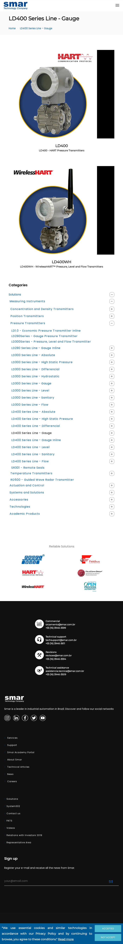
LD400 (61, 148)
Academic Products (25, 513)
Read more (66, 939)
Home (12, 28)
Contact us (13, 813)
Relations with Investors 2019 (24, 835)
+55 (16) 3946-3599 (56, 628)
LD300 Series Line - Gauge (31, 383)
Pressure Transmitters (27, 323)
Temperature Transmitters (31, 473)
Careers (12, 781)
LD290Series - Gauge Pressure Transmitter (44, 336)
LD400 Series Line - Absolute (33, 411)
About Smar (14, 759)
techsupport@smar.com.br (61, 640)
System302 (13, 806)
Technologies (20, 506)
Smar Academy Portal (20, 752)
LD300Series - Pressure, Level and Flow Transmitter (51, 341)
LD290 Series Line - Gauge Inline (35, 348)
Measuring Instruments (27, 301)
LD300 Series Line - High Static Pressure (42, 362)
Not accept (108, 937)
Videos (11, 827)
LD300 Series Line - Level (30, 390)
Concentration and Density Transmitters (42, 309)
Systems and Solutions (27, 492)
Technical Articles (18, 766)
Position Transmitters (27, 316)
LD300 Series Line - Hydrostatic (35, 376)
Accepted (108, 928)
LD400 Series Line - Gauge (36, 28)
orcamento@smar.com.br (60, 624)
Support (12, 745)
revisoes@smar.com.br (59, 655)
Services (12, 737)
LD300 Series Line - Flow (29, 404)
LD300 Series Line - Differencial (35, 369)
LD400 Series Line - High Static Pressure (42, 418)
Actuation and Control (27, 485)
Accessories (19, 499)
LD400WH (61, 264)
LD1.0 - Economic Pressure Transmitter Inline (46, 330)
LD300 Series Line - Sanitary (32, 397)
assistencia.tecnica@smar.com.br (65, 671)
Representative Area (19, 842)
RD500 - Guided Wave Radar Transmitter (42, 479)
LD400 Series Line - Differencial (35, 426)
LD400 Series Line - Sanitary (33, 454)
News (10, 774)
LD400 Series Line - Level (30, 447)
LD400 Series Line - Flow (30, 461)
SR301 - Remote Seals (28, 467)
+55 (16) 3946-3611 (55, 643)
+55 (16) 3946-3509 (56, 674)
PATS (9, 820)
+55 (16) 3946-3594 (56, 659)
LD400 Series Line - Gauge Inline (36, 440)
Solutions (15, 294)
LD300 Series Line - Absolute (33, 355)
